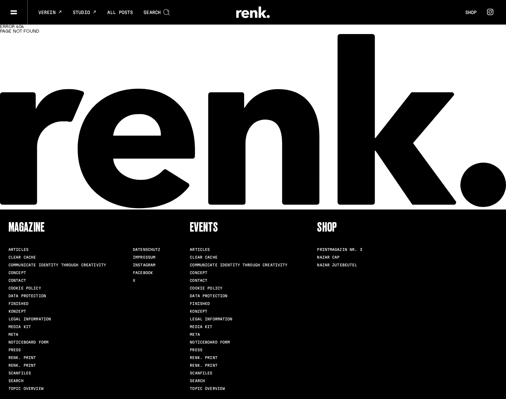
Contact (17, 280)
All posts (120, 12)
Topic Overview (26, 388)
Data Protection (27, 296)
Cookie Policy (24, 288)
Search (16, 381)
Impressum (144, 257)
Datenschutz (146, 249)
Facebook (143, 273)
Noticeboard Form (28, 342)
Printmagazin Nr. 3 (339, 249)
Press (14, 350)
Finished (18, 303)
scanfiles (19, 373)
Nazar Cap (328, 257)
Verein (50, 12)
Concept (17, 273)
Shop (470, 12)
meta (13, 334)
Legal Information (29, 319)
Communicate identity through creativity (57, 265)
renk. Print (22, 357)
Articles (18, 249)
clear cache (22, 257)
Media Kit (19, 327)
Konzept (17, 311)
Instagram (144, 265)
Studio (85, 12)
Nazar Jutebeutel (337, 265)
